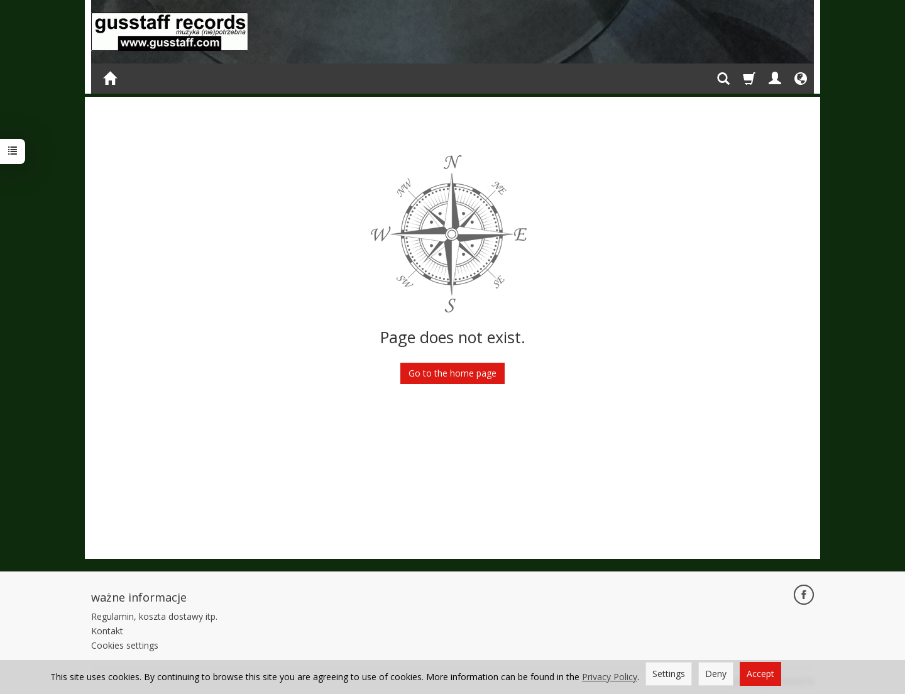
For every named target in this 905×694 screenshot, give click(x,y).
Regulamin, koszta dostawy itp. (154, 616)
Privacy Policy (609, 677)
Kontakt (107, 631)
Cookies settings (124, 645)
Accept (760, 674)
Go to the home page (452, 373)
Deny (716, 674)
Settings (668, 674)
